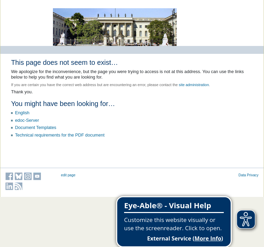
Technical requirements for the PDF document (59, 135)
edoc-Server (27, 120)
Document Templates (35, 127)
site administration (194, 85)
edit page (68, 175)
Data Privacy (248, 175)
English (22, 112)
